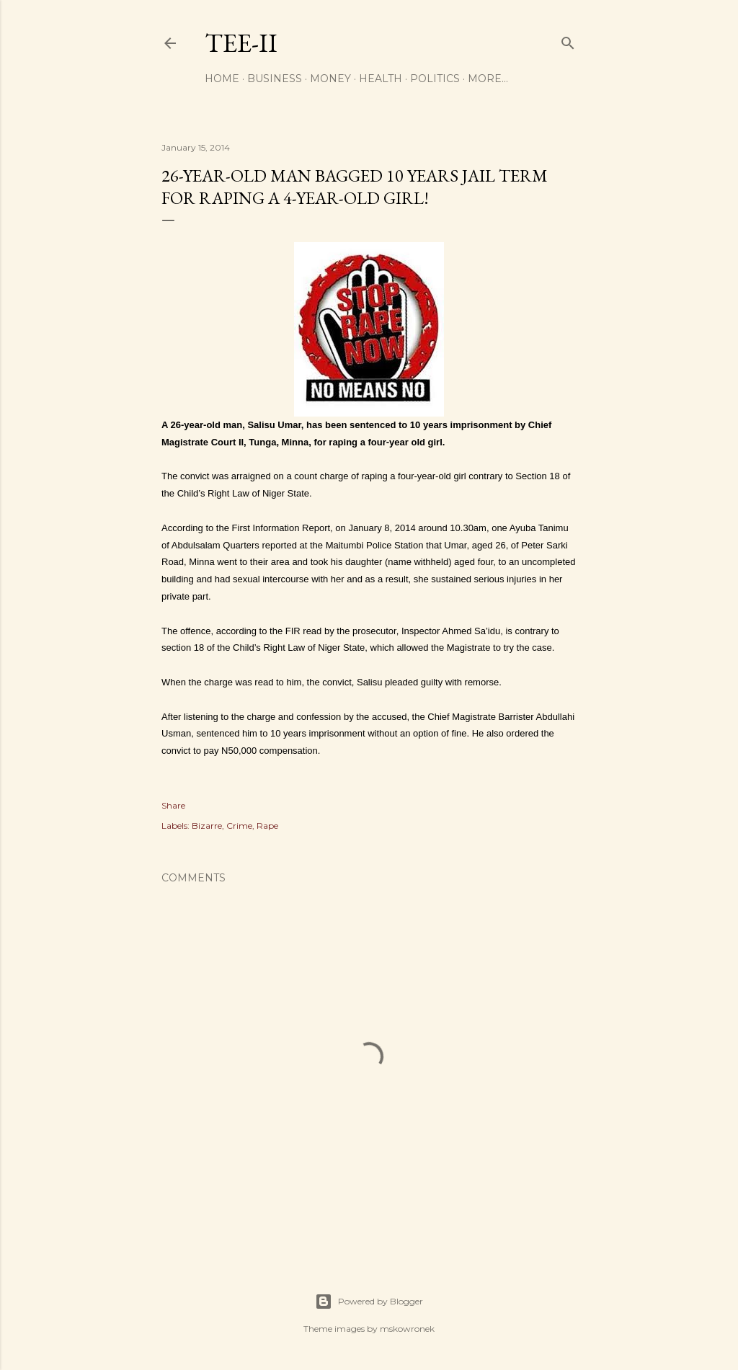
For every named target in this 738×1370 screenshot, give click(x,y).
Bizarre (207, 825)
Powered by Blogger (369, 1301)
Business (274, 78)
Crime (239, 825)
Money (330, 78)
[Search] (568, 40)
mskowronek (407, 1328)
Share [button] (173, 805)
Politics (435, 78)
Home (222, 78)
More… (488, 78)
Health (380, 78)
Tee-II (241, 43)
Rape (267, 825)
